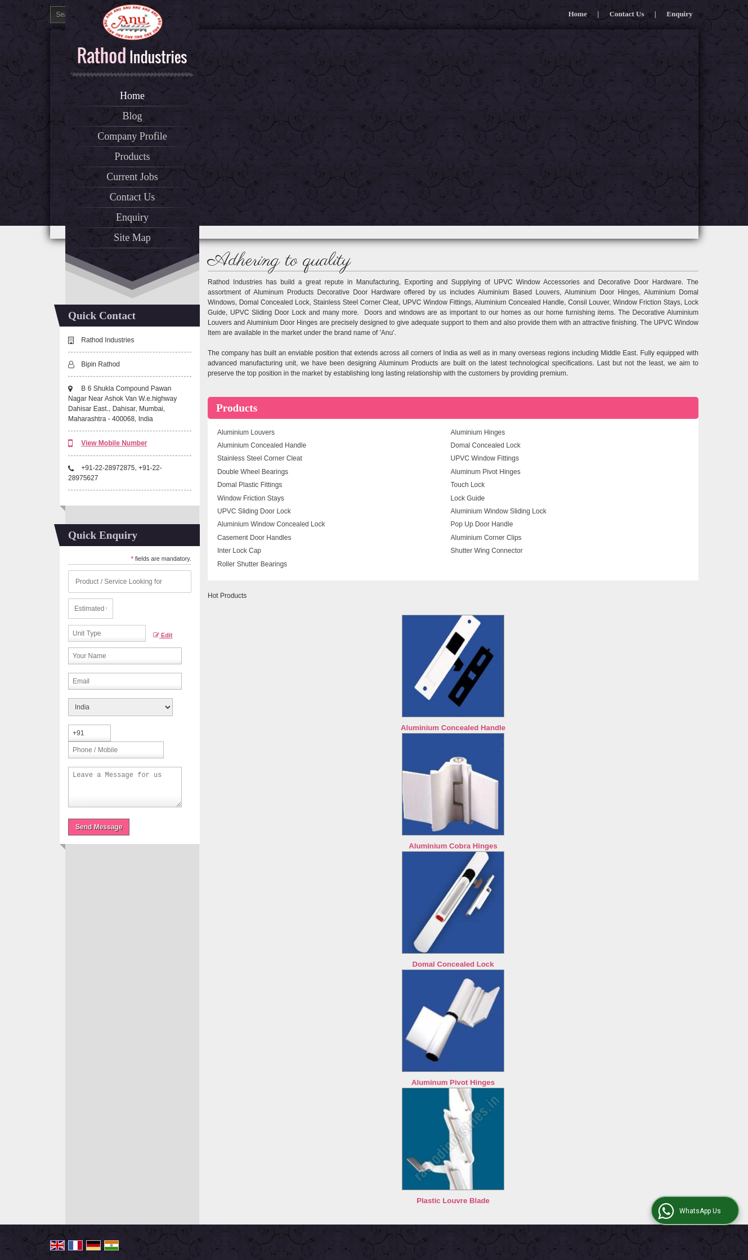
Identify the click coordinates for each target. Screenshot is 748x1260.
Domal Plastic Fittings (249, 485)
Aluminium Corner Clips (486, 538)
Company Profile (132, 136)
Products (132, 156)
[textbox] (107, 633)
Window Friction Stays (250, 498)
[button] (114, 443)
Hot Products (227, 596)
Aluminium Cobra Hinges (453, 846)
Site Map (132, 237)
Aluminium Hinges (478, 432)
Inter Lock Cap (239, 551)
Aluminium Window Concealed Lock (271, 524)
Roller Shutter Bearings (252, 564)
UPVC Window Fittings (485, 458)
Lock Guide (468, 498)
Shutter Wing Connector (487, 551)
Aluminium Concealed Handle (261, 445)
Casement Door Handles (254, 538)
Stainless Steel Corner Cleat (259, 458)
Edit (162, 635)
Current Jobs (132, 176)
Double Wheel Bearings (252, 472)
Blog (132, 116)
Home (577, 14)
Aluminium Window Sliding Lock (499, 511)
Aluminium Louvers (246, 432)
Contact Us (627, 14)
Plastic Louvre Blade (453, 1200)
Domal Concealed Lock (486, 445)
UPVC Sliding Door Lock (254, 511)
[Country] (120, 707)
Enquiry (679, 14)
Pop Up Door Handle (482, 524)
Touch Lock (468, 485)
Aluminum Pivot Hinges (486, 472)
